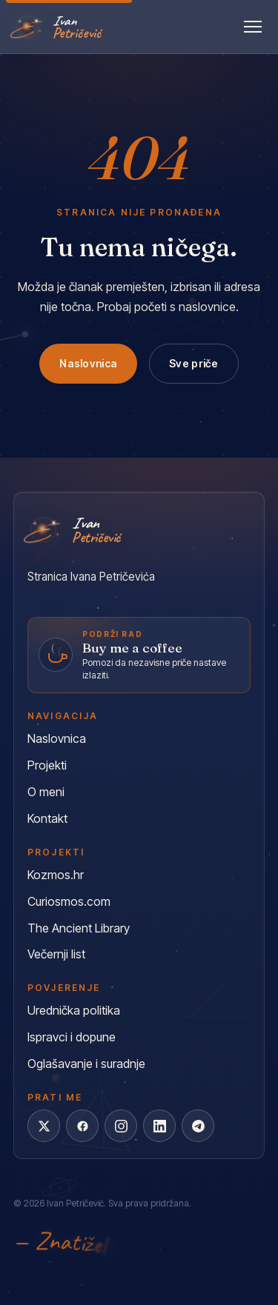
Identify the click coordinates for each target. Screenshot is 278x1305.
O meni (45, 791)
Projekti (47, 765)
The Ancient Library (78, 928)
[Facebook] (82, 1125)
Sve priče (194, 363)
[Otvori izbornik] (253, 27)
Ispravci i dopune (71, 1036)
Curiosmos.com (68, 901)
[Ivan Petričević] (57, 26)
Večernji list (56, 954)
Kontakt (47, 818)
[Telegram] (198, 1125)
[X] (43, 1125)
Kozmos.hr (55, 874)
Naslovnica (88, 363)
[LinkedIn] (159, 1125)
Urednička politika (73, 1010)
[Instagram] (121, 1125)
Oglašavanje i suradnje (86, 1063)
